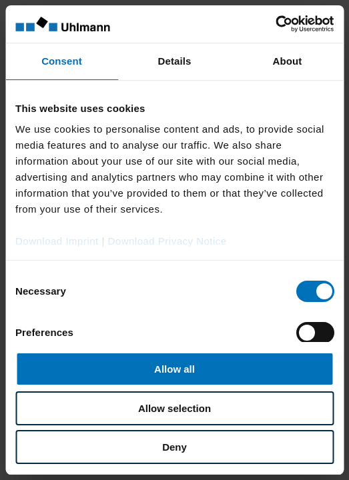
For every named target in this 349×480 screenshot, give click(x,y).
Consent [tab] (61, 61)
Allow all (174, 369)
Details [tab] (175, 61)
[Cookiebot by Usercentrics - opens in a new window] (275, 24)
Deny (174, 447)
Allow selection (174, 408)
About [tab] (287, 61)
